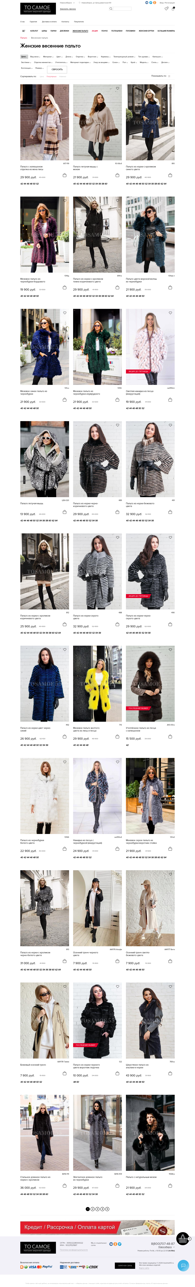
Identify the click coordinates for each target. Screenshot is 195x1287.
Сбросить (57, 69)
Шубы (44, 31)
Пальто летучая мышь (31, 503)
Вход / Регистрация (167, 3)
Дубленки (64, 31)
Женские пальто (80, 31)
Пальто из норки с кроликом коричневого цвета (35, 617)
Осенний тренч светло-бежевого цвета (138, 954)
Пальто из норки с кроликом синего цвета (141, 168)
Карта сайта (144, 1268)
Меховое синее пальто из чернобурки (33, 392)
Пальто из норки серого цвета (85, 617)
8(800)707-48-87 (163, 1244)
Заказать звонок (68, 9)
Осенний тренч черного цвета (85, 954)
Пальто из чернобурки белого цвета (32, 841)
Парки (53, 31)
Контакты (65, 22)
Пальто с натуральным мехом (141, 1177)
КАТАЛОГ (34, 31)
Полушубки (116, 31)
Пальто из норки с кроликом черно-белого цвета (35, 954)
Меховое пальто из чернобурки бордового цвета (32, 280)
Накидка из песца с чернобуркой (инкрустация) (87, 841)
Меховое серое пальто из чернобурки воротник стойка (141, 841)
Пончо (104, 31)
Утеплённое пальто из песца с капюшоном (141, 729)
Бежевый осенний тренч (33, 1065)
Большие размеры (166, 31)
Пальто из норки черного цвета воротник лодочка (86, 1066)
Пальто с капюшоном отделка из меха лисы (31, 168)
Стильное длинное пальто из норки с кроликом (35, 1178)
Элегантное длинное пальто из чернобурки (87, 1178)
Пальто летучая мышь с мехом (85, 168)
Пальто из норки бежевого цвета (140, 505)
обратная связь (125, 1266)
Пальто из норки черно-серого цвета (138, 617)
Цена (42, 76)
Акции (95, 31)
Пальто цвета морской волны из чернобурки (141, 280)
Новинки (62, 76)
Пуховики (130, 31)
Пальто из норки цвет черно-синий (35, 729)
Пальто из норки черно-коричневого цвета (85, 505)
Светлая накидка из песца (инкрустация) (139, 392)
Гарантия (33, 22)
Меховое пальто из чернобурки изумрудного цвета (86, 392)
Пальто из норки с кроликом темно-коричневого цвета (88, 280)
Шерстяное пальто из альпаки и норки (137, 1066)
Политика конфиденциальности (74, 1250)
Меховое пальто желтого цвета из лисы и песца (86, 729)
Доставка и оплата (49, 22)
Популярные (51, 76)
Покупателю (79, 22)
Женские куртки (146, 31)
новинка (24, 143)
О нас (22, 22)
